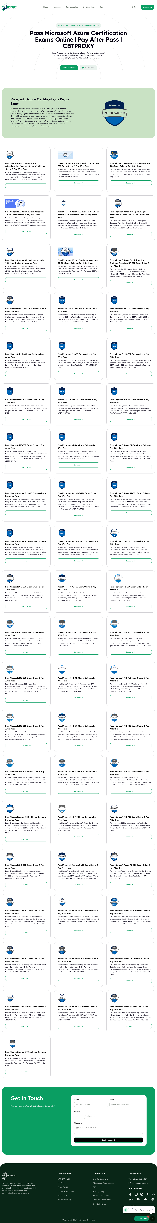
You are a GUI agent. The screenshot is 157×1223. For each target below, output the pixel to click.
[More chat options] (152, 1218)
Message (78, 1123)
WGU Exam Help (64, 1200)
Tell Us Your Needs (69, 68)
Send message (108, 1140)
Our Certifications (100, 1179)
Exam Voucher (72, 7)
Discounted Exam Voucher (104, 1183)
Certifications (89, 7)
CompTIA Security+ (66, 1191)
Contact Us (147, 7)
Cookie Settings (99, 1204)
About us (57, 7)
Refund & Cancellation (102, 1200)
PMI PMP (61, 1183)
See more (26, 186)
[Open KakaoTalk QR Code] (145, 1199)
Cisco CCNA (63, 1187)
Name (76, 1100)
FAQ (94, 1187)
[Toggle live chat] (141, 1218)
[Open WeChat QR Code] (138, 1199)
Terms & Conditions (101, 1196)
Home (45, 7)
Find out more (88, 68)
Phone (77, 1111)
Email (111, 1100)
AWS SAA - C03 (64, 1179)
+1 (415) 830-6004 (138, 1179)
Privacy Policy (98, 1191)
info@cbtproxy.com (140, 1183)
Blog (101, 7)
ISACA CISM (62, 1196)
